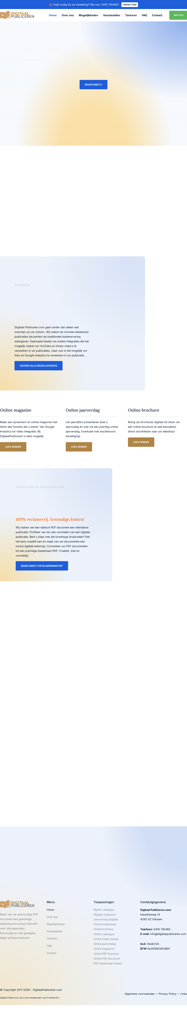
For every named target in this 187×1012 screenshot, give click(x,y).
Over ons (68, 15)
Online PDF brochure (107, 956)
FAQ (144, 15)
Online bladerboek (105, 926)
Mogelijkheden (88, 15)
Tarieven (131, 15)
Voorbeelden (111, 15)
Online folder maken (106, 941)
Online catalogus (104, 936)
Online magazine (104, 951)
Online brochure (104, 931)
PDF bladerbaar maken (108, 966)
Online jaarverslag (105, 946)
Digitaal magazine (105, 916)
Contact (157, 15)
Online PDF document (107, 961)
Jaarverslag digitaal (106, 921)
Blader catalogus (104, 911)
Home (53, 15)
